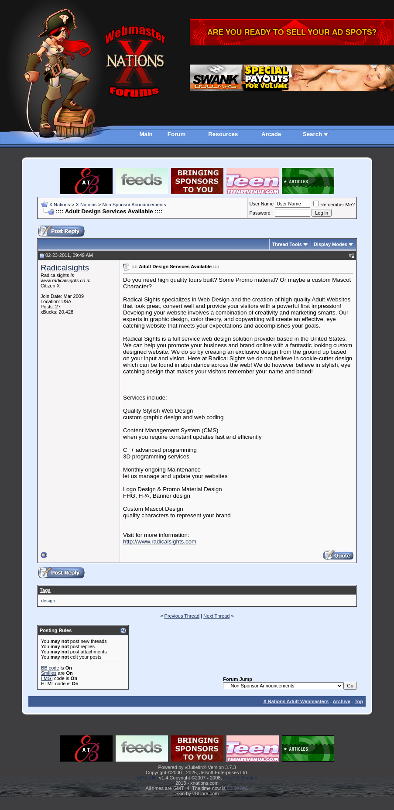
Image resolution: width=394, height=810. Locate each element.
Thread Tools (287, 244)
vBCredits (147, 777)
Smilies (48, 673)
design (48, 600)
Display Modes (330, 244)
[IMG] (47, 678)
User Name (262, 203)
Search (312, 134)
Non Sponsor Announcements (134, 204)
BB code (50, 667)
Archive (341, 701)
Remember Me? (334, 204)
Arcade (271, 134)
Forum (176, 134)
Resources (223, 134)
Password (260, 212)
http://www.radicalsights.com (159, 541)
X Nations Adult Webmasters (296, 701)
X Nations (59, 204)
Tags (45, 590)
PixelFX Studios (240, 777)
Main (145, 134)
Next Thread (216, 616)
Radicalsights (65, 267)
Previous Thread (182, 616)
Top (359, 701)
